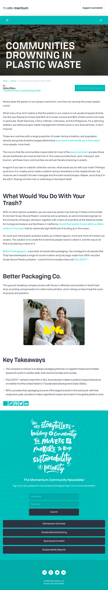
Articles (13, 81)
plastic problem (79, 152)
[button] (100, 20)
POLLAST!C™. (81, 259)
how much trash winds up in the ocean (77, 140)
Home (5, 81)
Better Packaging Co (14, 251)
